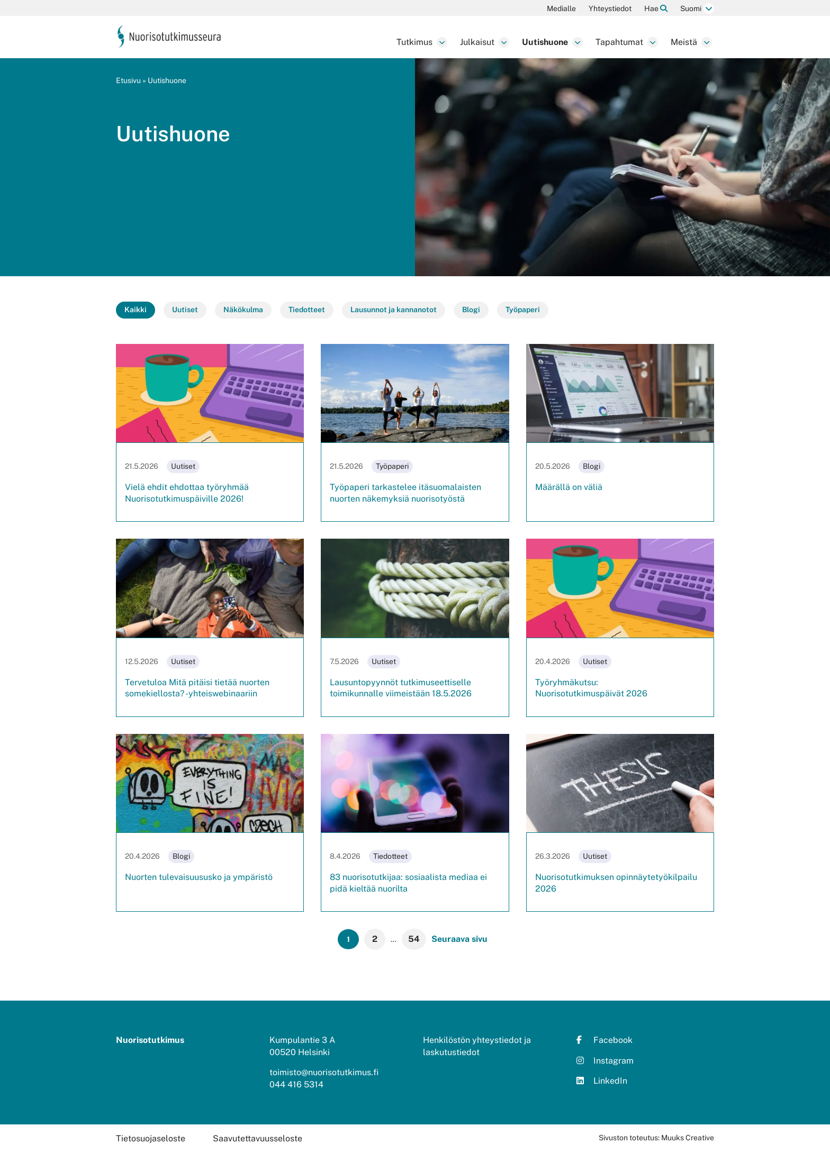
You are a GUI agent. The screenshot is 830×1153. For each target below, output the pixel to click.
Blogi (471, 309)
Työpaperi (523, 309)
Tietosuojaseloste (150, 1138)
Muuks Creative (687, 1137)
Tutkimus (414, 42)
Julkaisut (477, 42)
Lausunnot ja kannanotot (393, 309)
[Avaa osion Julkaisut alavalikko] (504, 42)
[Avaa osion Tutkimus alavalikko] (442, 42)
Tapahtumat (619, 42)
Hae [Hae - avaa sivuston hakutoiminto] (655, 8)
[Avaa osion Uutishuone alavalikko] (577, 42)
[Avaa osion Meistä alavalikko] (706, 42)
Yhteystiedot (610, 8)
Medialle (561, 8)
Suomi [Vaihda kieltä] (690, 8)
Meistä (684, 42)
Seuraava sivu (459, 939)
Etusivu (128, 80)
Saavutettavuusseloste (257, 1138)
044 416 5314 (296, 1084)
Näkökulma (243, 309)
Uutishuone (545, 42)
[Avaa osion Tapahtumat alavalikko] (652, 42)
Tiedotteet (306, 309)
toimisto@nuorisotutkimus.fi (323, 1072)
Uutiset (185, 309)
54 (414, 939)
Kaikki (135, 309)
